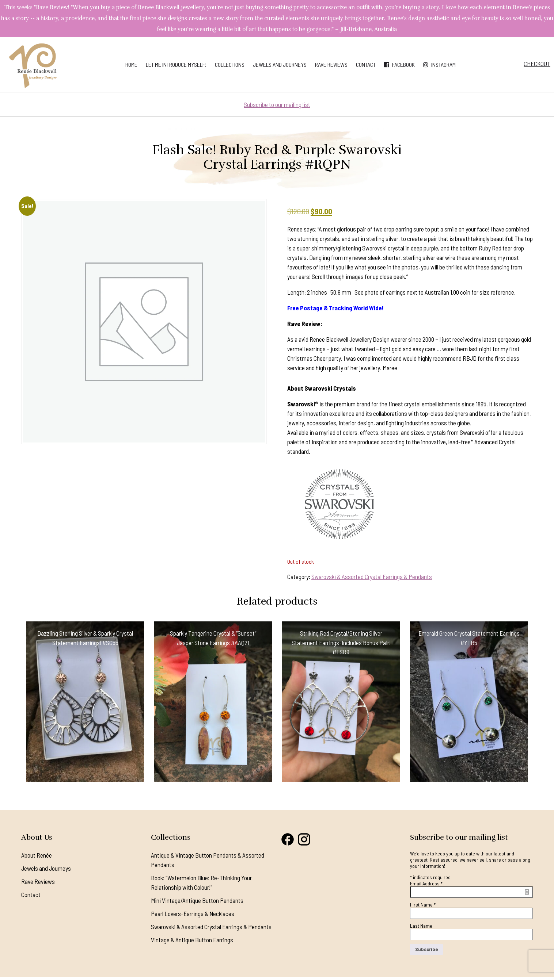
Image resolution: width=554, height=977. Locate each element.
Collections (229, 64)
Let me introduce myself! (176, 64)
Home (131, 64)
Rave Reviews (331, 64)
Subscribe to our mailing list (277, 104)
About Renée (36, 855)
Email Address (426, 883)
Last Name (421, 926)
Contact (366, 64)
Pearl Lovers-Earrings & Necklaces (192, 913)
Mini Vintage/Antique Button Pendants (197, 900)
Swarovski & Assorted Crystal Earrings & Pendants (371, 576)
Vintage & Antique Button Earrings (192, 939)
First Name (423, 904)
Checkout (537, 63)
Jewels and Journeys (280, 64)
